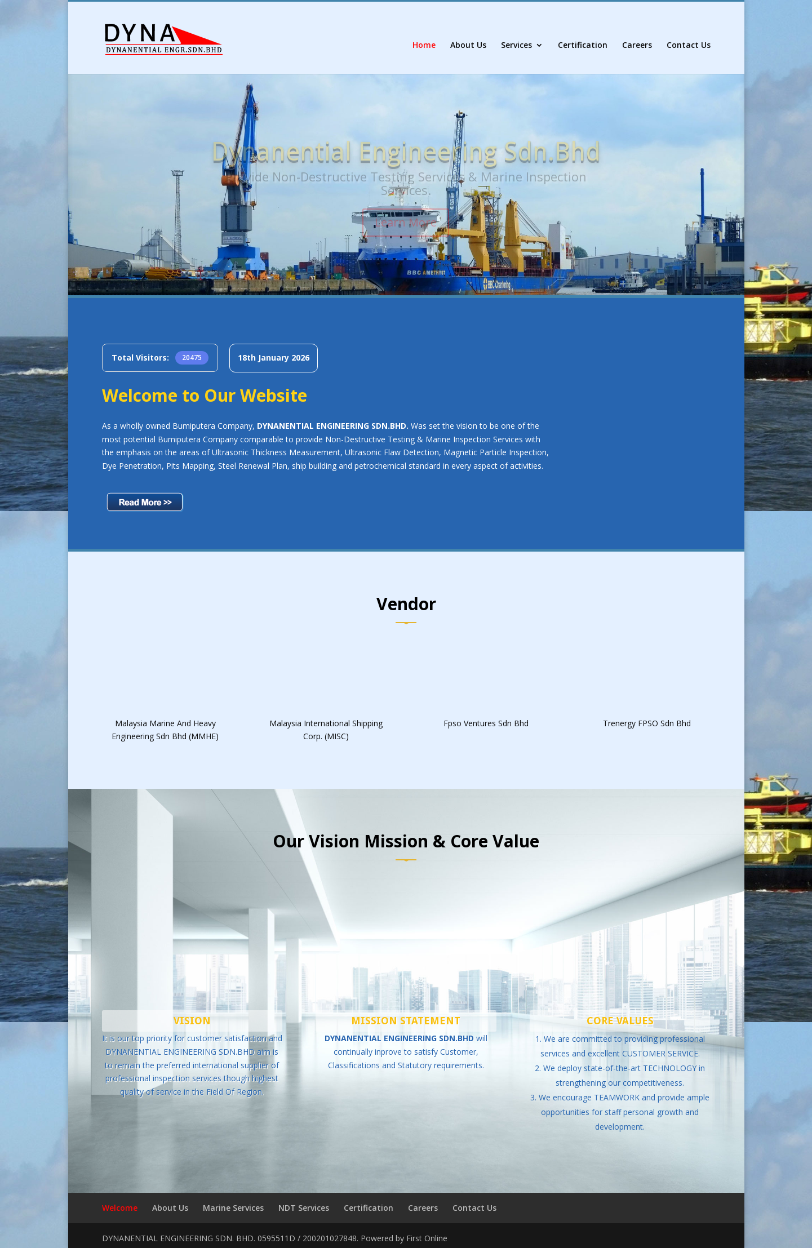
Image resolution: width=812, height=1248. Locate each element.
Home (424, 45)
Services (516, 45)
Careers (637, 45)
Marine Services (233, 1207)
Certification (582, 45)
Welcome (119, 1207)
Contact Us (689, 45)
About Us (468, 45)
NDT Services (303, 1207)
